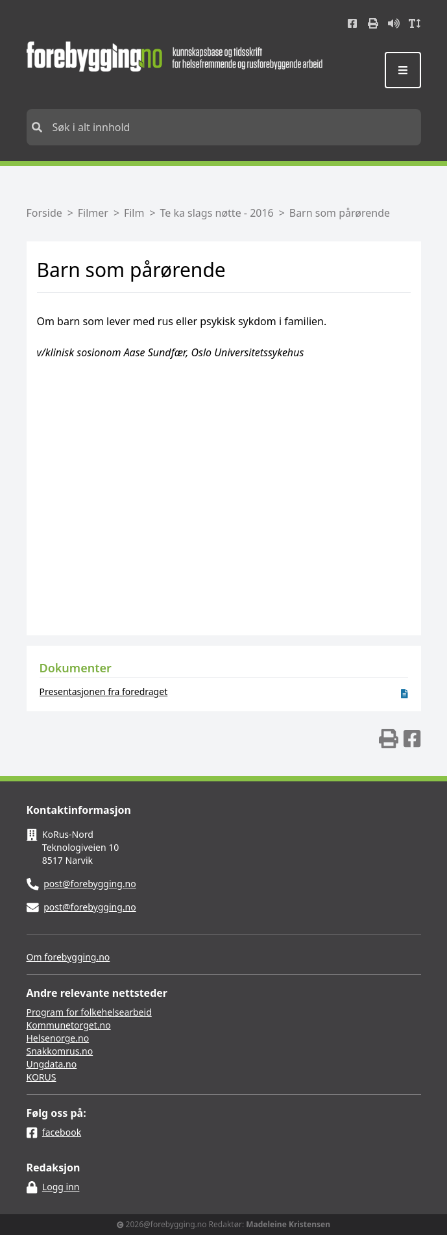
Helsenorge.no (58, 1038)
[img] (388, 738)
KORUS (41, 1077)
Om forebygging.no (68, 957)
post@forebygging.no (89, 883)
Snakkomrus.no (60, 1051)
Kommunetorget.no (69, 1025)
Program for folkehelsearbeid (89, 1012)
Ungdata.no (52, 1064)
